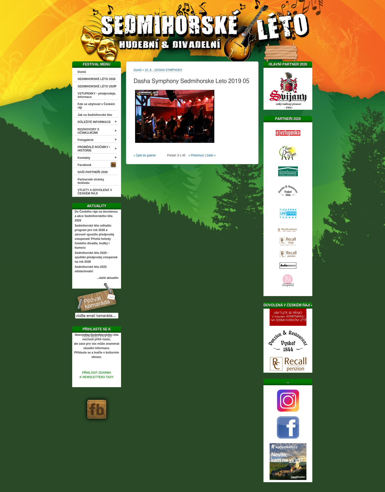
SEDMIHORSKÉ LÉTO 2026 (97, 79)
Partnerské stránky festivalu (91, 181)
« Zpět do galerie (145, 155)
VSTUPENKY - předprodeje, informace (97, 95)
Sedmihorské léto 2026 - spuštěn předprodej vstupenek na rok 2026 (96, 257)
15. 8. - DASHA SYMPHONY (163, 70)
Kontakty (84, 158)
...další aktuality (108, 278)
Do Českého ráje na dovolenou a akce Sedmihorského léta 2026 (96, 216)
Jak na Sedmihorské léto (95, 115)
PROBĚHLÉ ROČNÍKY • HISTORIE (94, 148)
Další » (211, 155)
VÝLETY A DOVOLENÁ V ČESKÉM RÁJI (95, 191)
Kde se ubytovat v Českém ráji (96, 105)
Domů (82, 72)
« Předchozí (196, 155)
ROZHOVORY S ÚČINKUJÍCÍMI (88, 131)
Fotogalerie (86, 140)
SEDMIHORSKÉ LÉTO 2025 (97, 86)
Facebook (84, 165)
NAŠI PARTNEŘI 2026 (93, 172)
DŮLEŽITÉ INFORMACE (94, 122)
